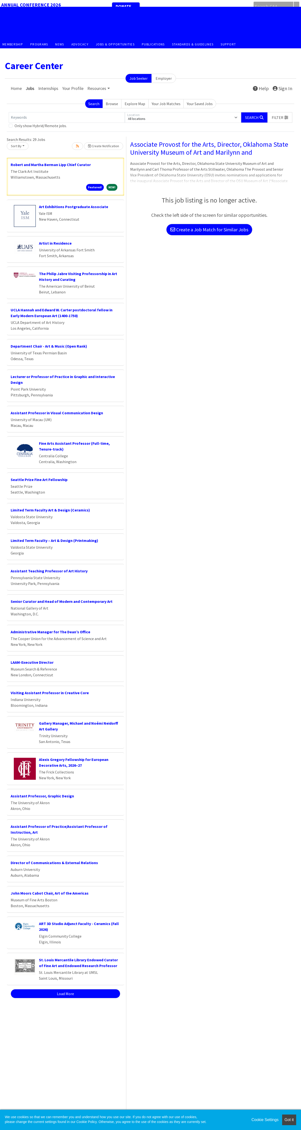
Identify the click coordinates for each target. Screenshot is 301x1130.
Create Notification (103, 146)
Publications (153, 44)
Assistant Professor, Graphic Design (42, 796)
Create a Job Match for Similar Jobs (209, 229)
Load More (65, 993)
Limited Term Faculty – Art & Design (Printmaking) (54, 540)
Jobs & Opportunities (115, 44)
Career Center (34, 66)
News (59, 44)
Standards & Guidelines (193, 44)
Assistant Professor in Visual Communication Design (57, 412)
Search (93, 103)
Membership (12, 44)
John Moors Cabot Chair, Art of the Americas (50, 893)
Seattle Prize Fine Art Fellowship (39, 479)
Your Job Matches (166, 103)
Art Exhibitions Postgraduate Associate (73, 206)
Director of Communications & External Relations (54, 862)
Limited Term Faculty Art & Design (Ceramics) (50, 510)
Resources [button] (96, 88)
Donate (123, 6)
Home (16, 88)
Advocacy (80, 44)
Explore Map (135, 103)
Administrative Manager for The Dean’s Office (50, 631)
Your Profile (72, 88)
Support (228, 44)
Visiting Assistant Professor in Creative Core (50, 692)
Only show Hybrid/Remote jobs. (41, 125)
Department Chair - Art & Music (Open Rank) (49, 346)
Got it (289, 1120)
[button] (280, 117)
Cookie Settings (264, 1120)
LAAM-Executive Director (32, 662)
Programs (39, 44)
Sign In (282, 88)
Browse (112, 103)
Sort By (16, 146)
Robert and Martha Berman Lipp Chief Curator (51, 164)
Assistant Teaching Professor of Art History (49, 571)
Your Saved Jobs (200, 103)
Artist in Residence (55, 243)
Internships (48, 88)
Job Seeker (138, 78)
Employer (164, 78)
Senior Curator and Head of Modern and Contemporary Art (62, 601)
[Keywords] (67, 117)
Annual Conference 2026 (31, 5)
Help (261, 88)
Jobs (30, 88)
